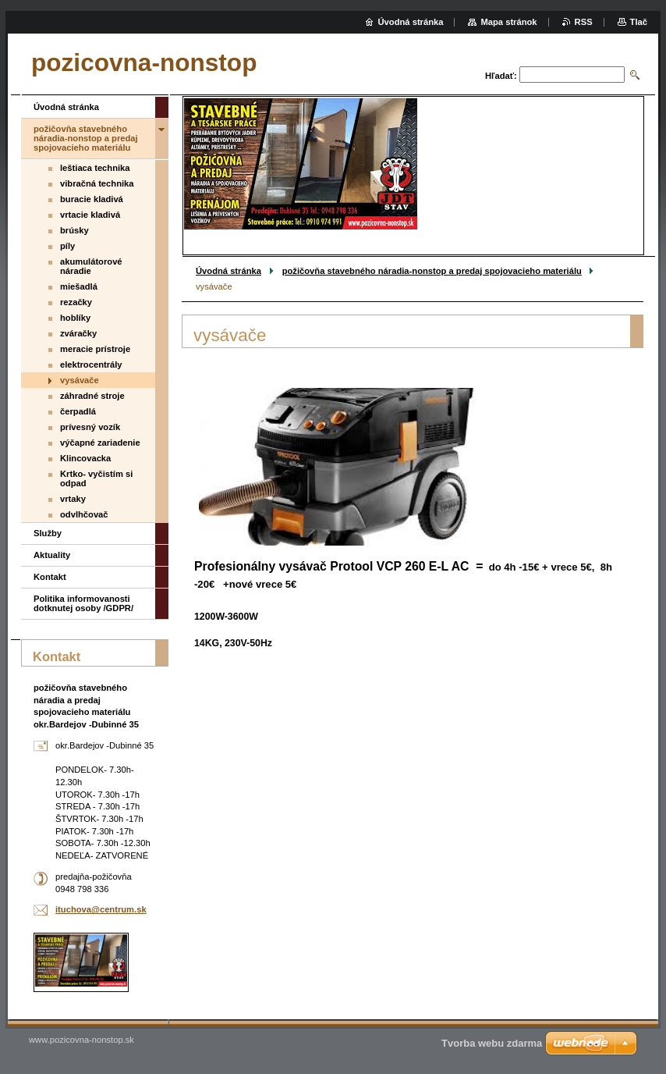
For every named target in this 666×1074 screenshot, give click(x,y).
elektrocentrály (91, 364)
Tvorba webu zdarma (491, 1043)
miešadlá (78, 286)
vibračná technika (97, 183)
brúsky (74, 230)
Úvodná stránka (228, 271)
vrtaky (73, 498)
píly (67, 246)
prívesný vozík (90, 427)
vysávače (79, 380)
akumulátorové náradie (91, 266)
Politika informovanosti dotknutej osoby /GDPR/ (83, 603)
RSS (584, 22)
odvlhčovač (84, 514)
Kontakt (50, 576)
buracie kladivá (91, 199)
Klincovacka (85, 458)
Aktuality (52, 555)
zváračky (78, 333)
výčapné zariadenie (100, 442)
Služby (48, 533)
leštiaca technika (95, 167)
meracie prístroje (95, 349)
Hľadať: (501, 75)
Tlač (638, 22)
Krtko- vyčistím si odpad (96, 478)
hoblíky (75, 317)
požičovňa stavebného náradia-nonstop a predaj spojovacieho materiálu (432, 271)
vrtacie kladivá (90, 214)
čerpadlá (78, 411)
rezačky (76, 302)
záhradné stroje (92, 395)
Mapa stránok (508, 22)
